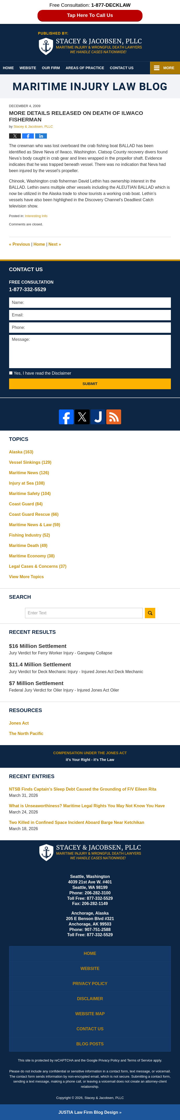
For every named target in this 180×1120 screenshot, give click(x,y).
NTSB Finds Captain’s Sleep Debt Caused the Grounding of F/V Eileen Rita (83, 789)
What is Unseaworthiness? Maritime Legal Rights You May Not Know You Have (87, 806)
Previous (19, 244)
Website (28, 68)
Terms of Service (139, 1060)
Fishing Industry (29, 535)
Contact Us (122, 68)
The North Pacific (26, 733)
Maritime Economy (32, 556)
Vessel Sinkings (30, 462)
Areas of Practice (85, 68)
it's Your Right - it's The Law (90, 756)
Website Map (90, 1014)
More (168, 68)
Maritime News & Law (34, 525)
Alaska (21, 452)
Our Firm (51, 68)
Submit (90, 383)
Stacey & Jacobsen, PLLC (104, 1098)
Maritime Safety (30, 493)
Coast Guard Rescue (34, 514)
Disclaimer (90, 999)
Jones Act (19, 723)
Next (54, 244)
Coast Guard (26, 504)
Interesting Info (36, 216)
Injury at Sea (27, 483)
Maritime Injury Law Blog (90, 43)
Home (8, 68)
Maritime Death (28, 545)
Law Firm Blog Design (88, 1112)
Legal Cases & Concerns (38, 566)
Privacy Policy (90, 983)
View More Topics (26, 577)
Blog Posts (90, 1044)
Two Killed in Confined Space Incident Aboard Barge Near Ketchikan (76, 822)
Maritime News (29, 473)
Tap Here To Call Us (90, 15)
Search (150, 613)
